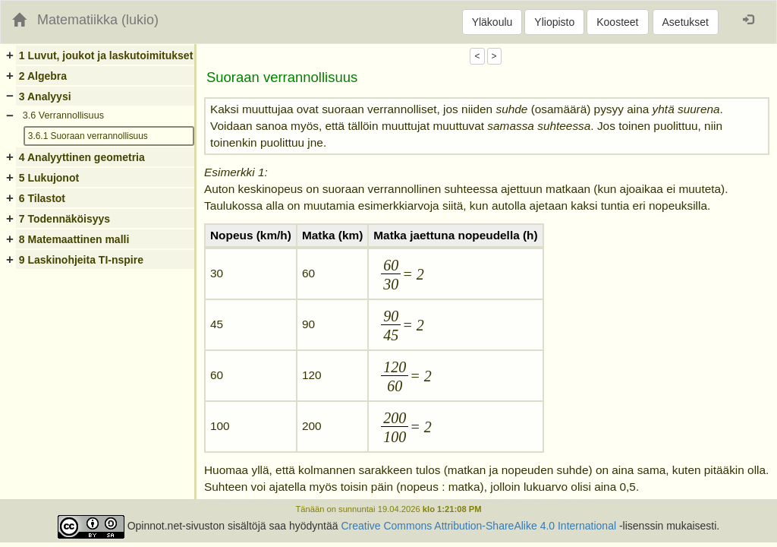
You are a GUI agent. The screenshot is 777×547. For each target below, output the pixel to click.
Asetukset (685, 22)
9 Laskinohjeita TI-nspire (81, 260)
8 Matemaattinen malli (74, 239)
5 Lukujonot (49, 178)
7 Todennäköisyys (64, 219)
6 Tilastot (42, 198)
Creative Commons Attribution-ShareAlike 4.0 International (478, 526)
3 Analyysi (45, 96)
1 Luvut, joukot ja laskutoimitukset (106, 55)
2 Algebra (43, 76)
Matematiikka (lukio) (98, 19)
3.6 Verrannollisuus (63, 115)
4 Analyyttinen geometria (82, 157)
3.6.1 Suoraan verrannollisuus (88, 136)
